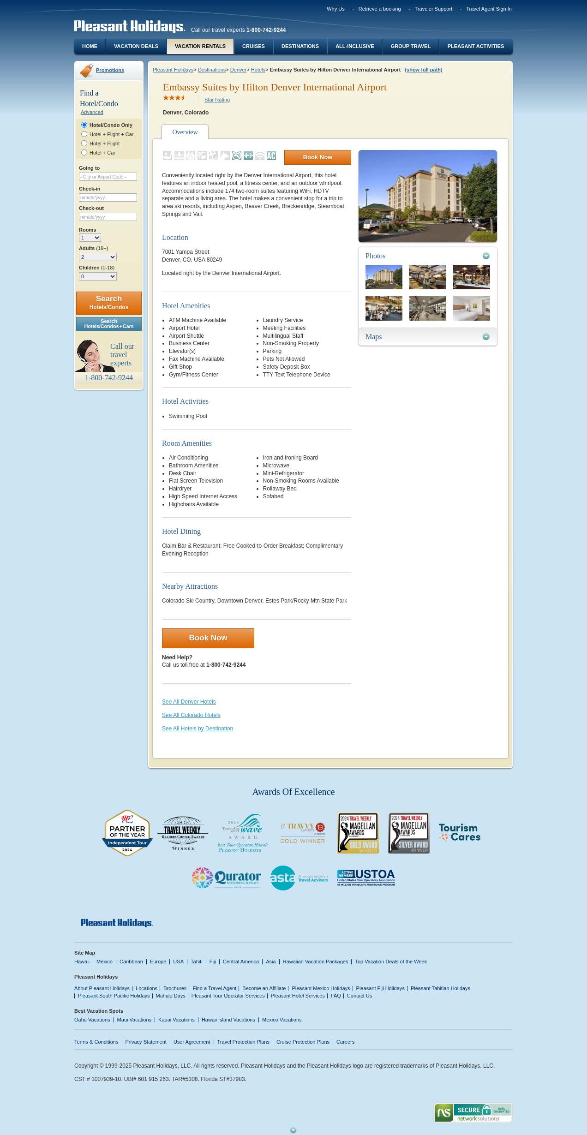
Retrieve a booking (380, 9)
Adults (93, 248)
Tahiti (197, 961)
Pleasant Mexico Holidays (321, 988)
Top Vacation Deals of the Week (391, 961)
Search (109, 302)
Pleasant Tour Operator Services (228, 995)
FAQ (336, 995)
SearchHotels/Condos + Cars (109, 323)
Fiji (213, 961)
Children (96, 267)
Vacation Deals (136, 46)
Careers (345, 1042)
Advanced (92, 112)
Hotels (258, 69)
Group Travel (411, 46)
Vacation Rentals (200, 46)
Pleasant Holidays (173, 69)
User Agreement (192, 1042)
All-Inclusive (354, 46)
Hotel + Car (102, 152)
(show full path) (423, 69)
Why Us (336, 9)
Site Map (84, 953)
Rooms (87, 230)
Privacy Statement (146, 1042)
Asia (271, 961)
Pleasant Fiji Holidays (380, 988)
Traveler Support (434, 9)
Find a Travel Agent (214, 988)
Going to (89, 168)
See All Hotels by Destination (197, 728)
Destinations (300, 46)
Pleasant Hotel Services (298, 995)
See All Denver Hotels (189, 702)
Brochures (174, 988)
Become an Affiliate (264, 988)
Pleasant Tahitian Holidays (440, 988)
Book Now (318, 157)
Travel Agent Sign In (489, 9)
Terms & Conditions (96, 1042)
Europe (158, 961)
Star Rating (217, 99)
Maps (373, 336)
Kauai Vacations (176, 1019)
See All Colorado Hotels (191, 715)
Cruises (253, 46)
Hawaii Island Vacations (228, 1019)
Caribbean (131, 961)
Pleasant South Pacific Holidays (114, 995)
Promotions (110, 70)
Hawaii (82, 961)
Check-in (90, 188)
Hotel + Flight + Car (112, 134)
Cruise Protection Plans (302, 1042)
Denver (238, 69)
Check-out (91, 208)
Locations (146, 988)
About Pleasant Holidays (102, 988)
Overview (185, 132)
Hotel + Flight (105, 143)
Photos (375, 256)
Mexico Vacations (282, 1019)
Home (89, 46)
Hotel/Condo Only (111, 125)
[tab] (428, 256)
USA (178, 961)
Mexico (104, 961)
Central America (241, 961)
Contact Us (359, 995)
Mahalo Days (171, 995)
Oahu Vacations (92, 1019)
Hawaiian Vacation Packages (315, 961)
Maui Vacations (134, 1019)
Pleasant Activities (476, 46)
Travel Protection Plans (243, 1042)
